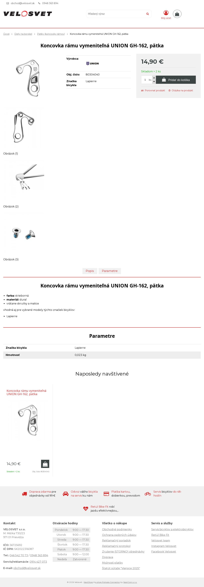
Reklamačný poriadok (116, 540)
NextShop (88, 582)
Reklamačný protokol (116, 546)
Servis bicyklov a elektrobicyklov (172, 529)
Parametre (110, 271)
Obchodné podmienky (117, 529)
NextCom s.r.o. (130, 582)
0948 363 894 (50, 3)
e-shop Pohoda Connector (107, 582)
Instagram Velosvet (163, 546)
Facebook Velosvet (163, 551)
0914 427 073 (38, 561)
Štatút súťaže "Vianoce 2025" (121, 568)
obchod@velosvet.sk (23, 3)
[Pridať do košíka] (176, 80)
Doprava (107, 557)
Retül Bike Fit (160, 535)
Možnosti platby (112, 562)
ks (150, 79)
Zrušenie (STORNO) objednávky (123, 551)
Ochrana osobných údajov (119, 535)
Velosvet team (160, 540)
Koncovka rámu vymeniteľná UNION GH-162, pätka (26, 392)
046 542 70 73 (19, 555)
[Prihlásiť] (166, 14)
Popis (90, 271)
